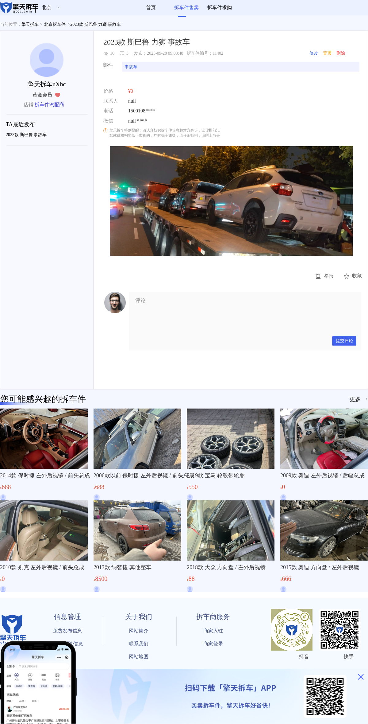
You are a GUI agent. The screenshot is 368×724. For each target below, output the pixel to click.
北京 (47, 7)
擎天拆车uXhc (47, 84)
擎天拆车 (30, 24)
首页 (151, 7)
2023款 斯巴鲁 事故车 (26, 134)
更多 (355, 399)
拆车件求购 (219, 7)
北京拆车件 (55, 24)
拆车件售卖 (186, 7)
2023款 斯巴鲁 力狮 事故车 (96, 24)
